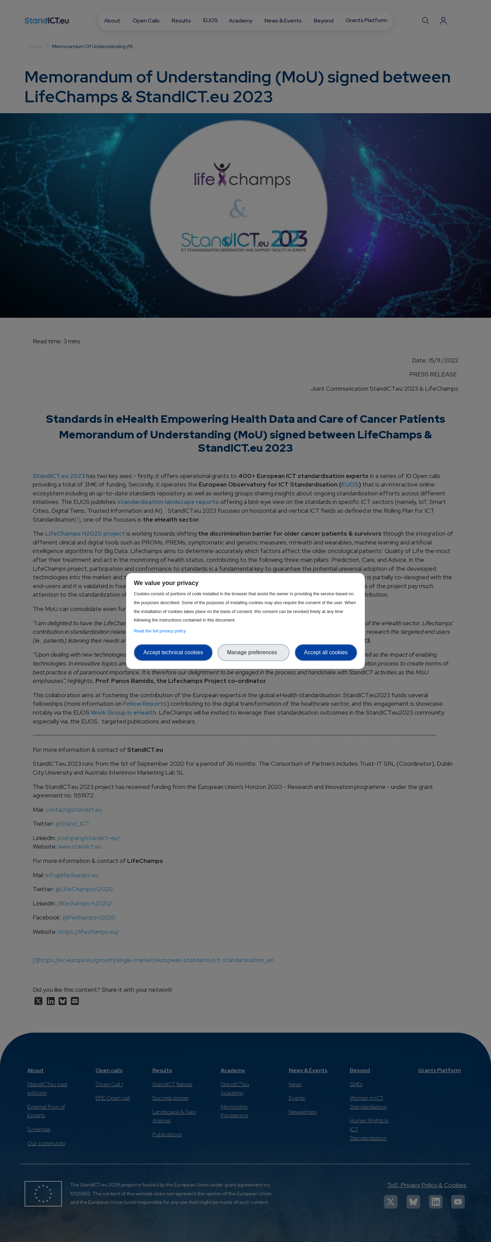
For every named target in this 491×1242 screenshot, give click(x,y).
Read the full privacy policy (161, 630)
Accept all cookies (326, 652)
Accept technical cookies (173, 652)
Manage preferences (253, 652)
